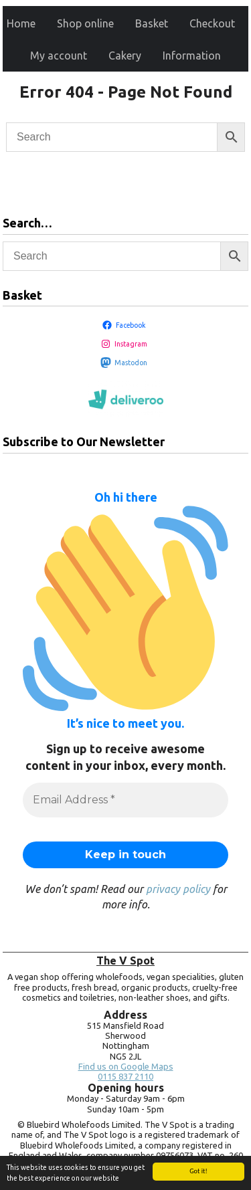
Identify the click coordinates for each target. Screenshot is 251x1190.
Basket (151, 23)
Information (192, 55)
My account (58, 55)
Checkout (212, 23)
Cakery (124, 55)
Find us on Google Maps (125, 1067)
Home (21, 23)
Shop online (85, 23)
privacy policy (178, 889)
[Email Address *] (125, 800)
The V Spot (125, 961)
